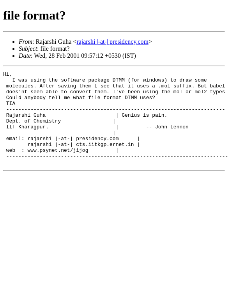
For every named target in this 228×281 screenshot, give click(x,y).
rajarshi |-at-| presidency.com (112, 41)
